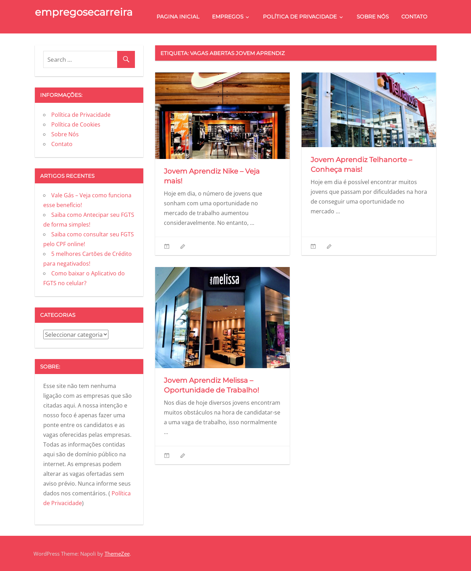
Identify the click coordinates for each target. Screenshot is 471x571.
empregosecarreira (83, 12)
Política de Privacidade (300, 16)
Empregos (227, 16)
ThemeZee (117, 553)
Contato (414, 16)
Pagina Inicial (178, 16)
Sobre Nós (373, 16)
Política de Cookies (75, 124)
